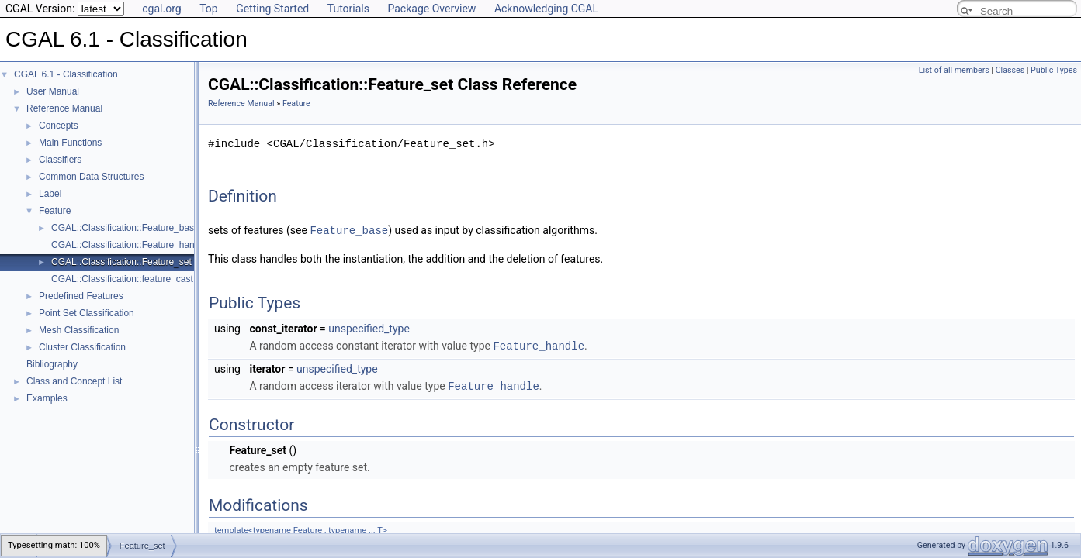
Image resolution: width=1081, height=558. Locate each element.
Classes (1010, 70)
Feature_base (349, 229)
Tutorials (348, 8)
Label (50, 193)
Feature (55, 210)
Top (208, 8)
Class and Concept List (74, 381)
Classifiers (60, 159)
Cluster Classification (82, 347)
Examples (47, 398)
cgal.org (161, 8)
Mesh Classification (79, 330)
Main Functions (70, 142)
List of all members (954, 70)
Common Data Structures (91, 176)
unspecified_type (369, 328)
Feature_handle (538, 344)
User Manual (52, 91)
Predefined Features (81, 296)
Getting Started (272, 8)
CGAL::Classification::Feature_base (125, 227)
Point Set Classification (86, 313)
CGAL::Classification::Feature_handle (129, 244)
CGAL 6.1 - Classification (66, 74)
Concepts (58, 125)
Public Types (1054, 70)
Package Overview (431, 8)
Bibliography (52, 364)
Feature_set (142, 534)
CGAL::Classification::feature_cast (122, 279)
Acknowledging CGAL (546, 8)
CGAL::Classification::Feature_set (121, 262)
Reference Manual (64, 108)
